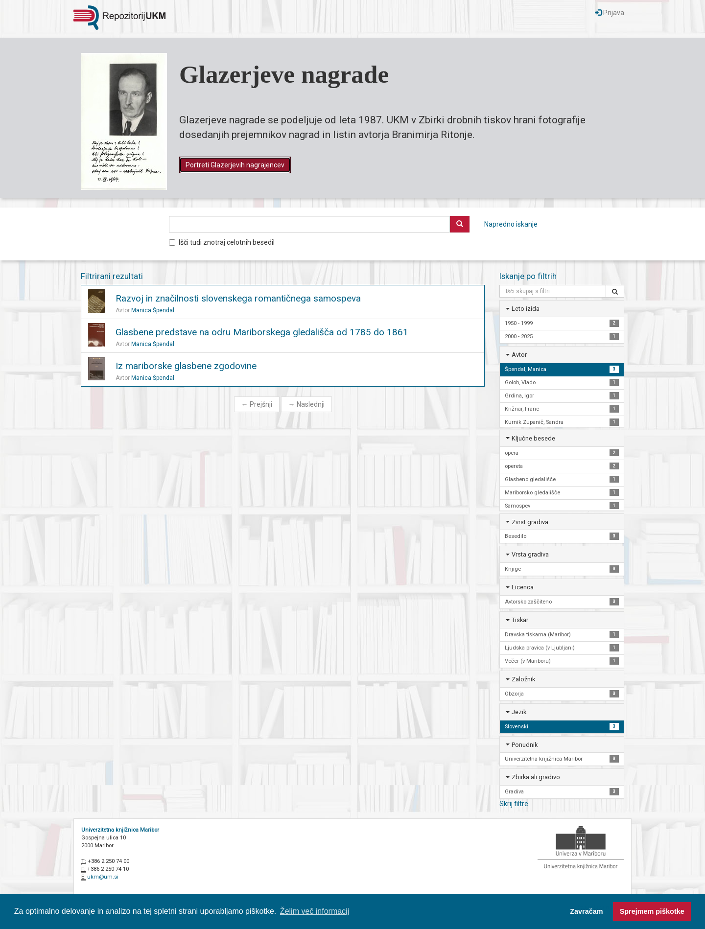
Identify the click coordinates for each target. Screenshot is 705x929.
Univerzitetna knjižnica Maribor (120, 830)
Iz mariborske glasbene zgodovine (186, 366)
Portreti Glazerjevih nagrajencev (235, 165)
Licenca (523, 587)
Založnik (523, 679)
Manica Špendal (152, 310)
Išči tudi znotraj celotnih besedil (222, 242)
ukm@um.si (102, 877)
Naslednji (306, 404)
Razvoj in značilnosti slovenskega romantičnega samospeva (238, 298)
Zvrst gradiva (530, 522)
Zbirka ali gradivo (536, 777)
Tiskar (520, 620)
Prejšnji (256, 404)
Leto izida (526, 308)
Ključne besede (533, 438)
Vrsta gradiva (530, 554)
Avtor (519, 354)
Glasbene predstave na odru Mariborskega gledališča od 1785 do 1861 (262, 332)
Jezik (519, 712)
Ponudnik (525, 744)
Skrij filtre (513, 804)
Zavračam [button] (586, 911)
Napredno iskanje (511, 224)
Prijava (609, 13)
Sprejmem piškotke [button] (652, 911)
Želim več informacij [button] (314, 911)
